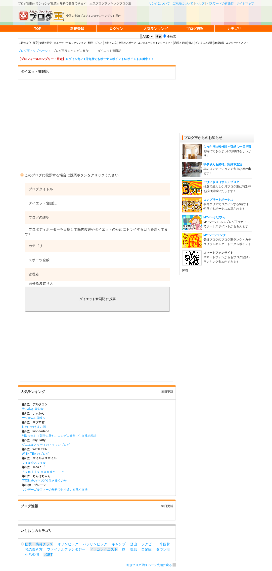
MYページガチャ (214, 217)
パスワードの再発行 (220, 3)
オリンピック (67, 544)
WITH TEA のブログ (35, 453)
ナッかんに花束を (34, 418)
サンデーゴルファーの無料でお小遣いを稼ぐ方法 (55, 489)
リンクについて (159, 3)
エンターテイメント (237, 42)
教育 (35, 42)
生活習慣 (32, 555)
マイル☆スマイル (34, 462)
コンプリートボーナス (218, 199)
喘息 (133, 549)
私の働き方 (34, 549)
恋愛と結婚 (180, 42)
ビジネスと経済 (204, 42)
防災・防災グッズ (39, 544)
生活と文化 (25, 42)
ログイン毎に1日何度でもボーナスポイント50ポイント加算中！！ (110, 59)
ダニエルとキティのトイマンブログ (46, 444)
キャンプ (119, 544)
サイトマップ (245, 3)
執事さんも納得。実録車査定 (222, 164)
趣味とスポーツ (127, 42)
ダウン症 (163, 549)
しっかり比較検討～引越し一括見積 (227, 146)
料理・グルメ (95, 42)
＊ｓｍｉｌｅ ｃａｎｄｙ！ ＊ (43, 471)
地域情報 (219, 42)
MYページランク (214, 235)
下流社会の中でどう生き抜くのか (44, 480)
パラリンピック (95, 544)
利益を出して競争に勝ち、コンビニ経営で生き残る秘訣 (59, 436)
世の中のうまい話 (34, 427)
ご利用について (182, 3)
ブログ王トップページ (33, 51)
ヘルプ (199, 3)
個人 (190, 42)
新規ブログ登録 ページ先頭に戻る (149, 565)
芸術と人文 (110, 42)
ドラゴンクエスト (104, 549)
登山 (133, 544)
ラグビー (148, 544)
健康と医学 (46, 42)
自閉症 (146, 549)
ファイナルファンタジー (66, 549)
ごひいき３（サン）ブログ (221, 182)
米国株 (165, 544)
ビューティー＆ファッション (70, 42)
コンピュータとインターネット (155, 42)
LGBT (48, 555)
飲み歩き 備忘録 (33, 409)
